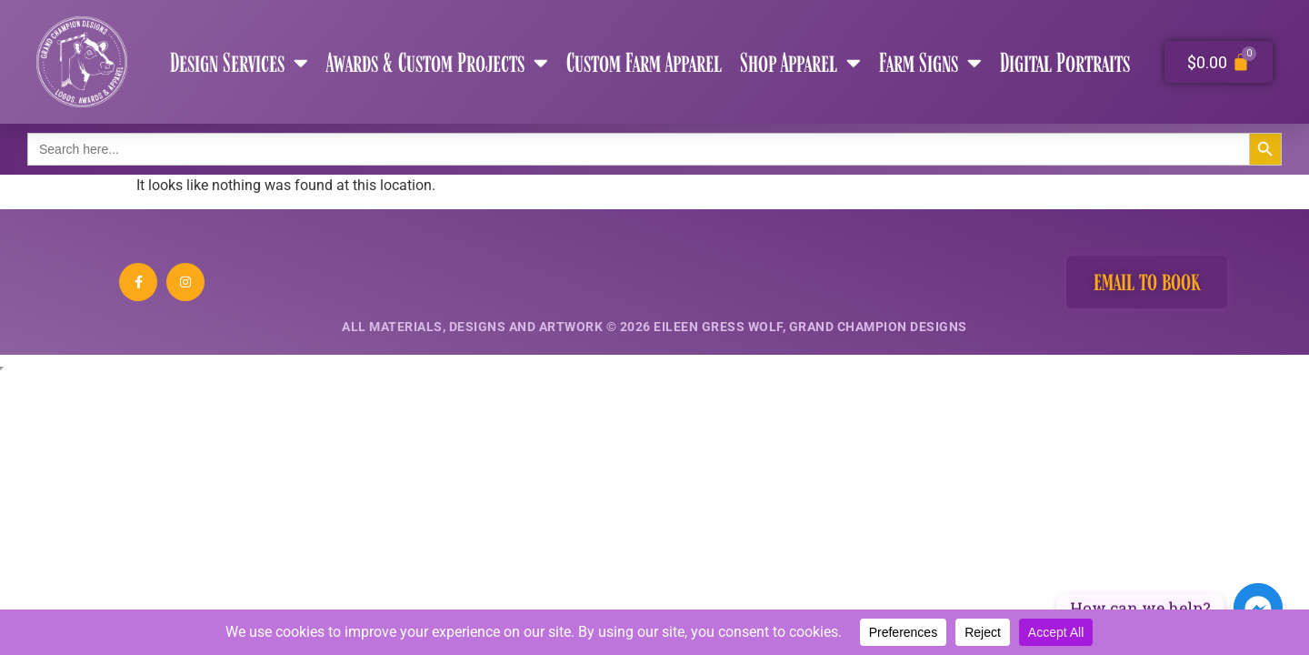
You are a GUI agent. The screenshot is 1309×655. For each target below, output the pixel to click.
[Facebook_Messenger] (1258, 607)
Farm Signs (930, 62)
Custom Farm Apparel (644, 62)
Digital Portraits (1065, 62)
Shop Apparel (800, 62)
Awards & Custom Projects (437, 62)
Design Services (239, 62)
